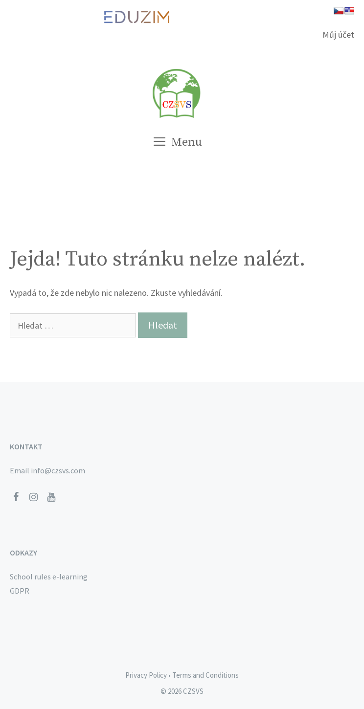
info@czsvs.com (58, 470)
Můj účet (338, 34)
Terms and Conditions (205, 675)
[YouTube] (51, 497)
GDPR (19, 591)
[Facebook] (16, 497)
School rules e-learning (49, 576)
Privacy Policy (146, 675)
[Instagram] (33, 497)
